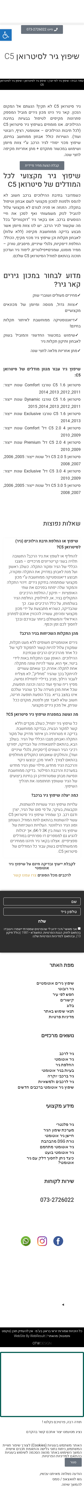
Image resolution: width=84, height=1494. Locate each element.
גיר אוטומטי (64, 1059)
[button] (42, 24)
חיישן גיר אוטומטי (59, 1135)
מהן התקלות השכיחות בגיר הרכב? (49, 634)
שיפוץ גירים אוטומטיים (55, 983)
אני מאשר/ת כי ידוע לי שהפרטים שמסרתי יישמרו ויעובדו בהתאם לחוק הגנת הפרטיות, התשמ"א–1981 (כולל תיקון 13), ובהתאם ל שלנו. (42, 932)
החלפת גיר (65, 1064)
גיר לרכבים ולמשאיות (56, 1081)
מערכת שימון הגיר (58, 1130)
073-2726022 (57, 1200)
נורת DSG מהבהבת (57, 1141)
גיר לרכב (66, 1053)
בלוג (70, 1005)
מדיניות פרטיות (61, 1016)
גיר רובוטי (66, 988)
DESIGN (41, 1343)
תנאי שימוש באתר (59, 1011)
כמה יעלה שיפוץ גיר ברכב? (54, 795)
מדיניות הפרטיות (50, 936)
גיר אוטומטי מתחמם (57, 1146)
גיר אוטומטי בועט (59, 1152)
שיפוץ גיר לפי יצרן (59, 80)
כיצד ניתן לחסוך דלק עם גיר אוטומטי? (50, 1160)
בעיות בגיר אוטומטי (58, 1070)
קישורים (67, 1000)
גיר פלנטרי (65, 1124)
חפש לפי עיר (63, 994)
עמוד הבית (77, 80)
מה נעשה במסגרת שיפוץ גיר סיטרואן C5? (42, 714)
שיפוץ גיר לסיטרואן (35, 80)
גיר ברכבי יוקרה (60, 1076)
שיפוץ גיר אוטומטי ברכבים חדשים (46, 1087)
